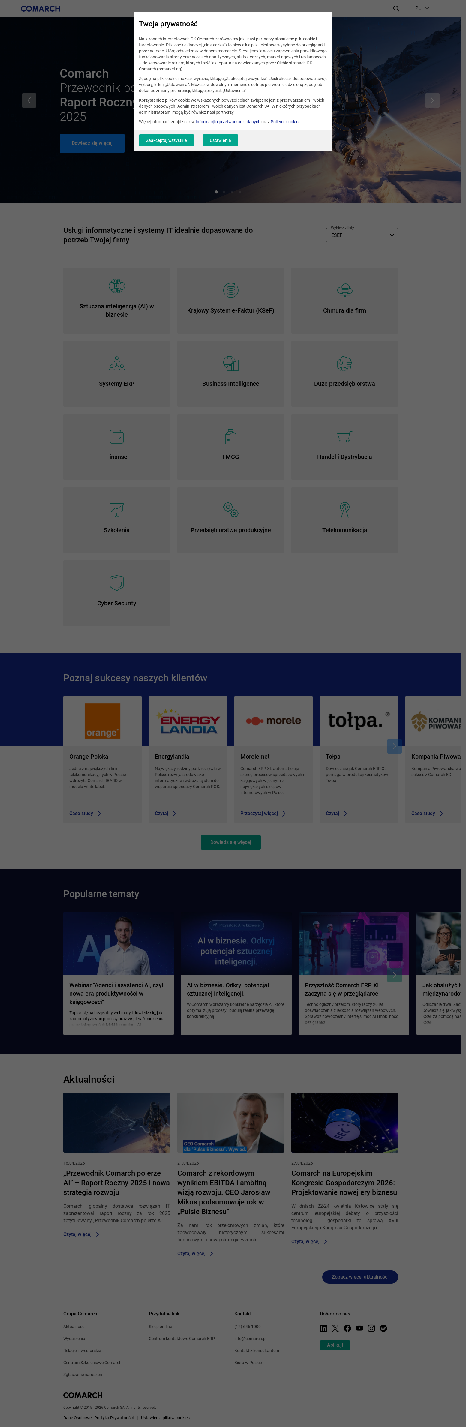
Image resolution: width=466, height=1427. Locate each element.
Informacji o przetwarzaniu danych (228, 121)
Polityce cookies (285, 121)
